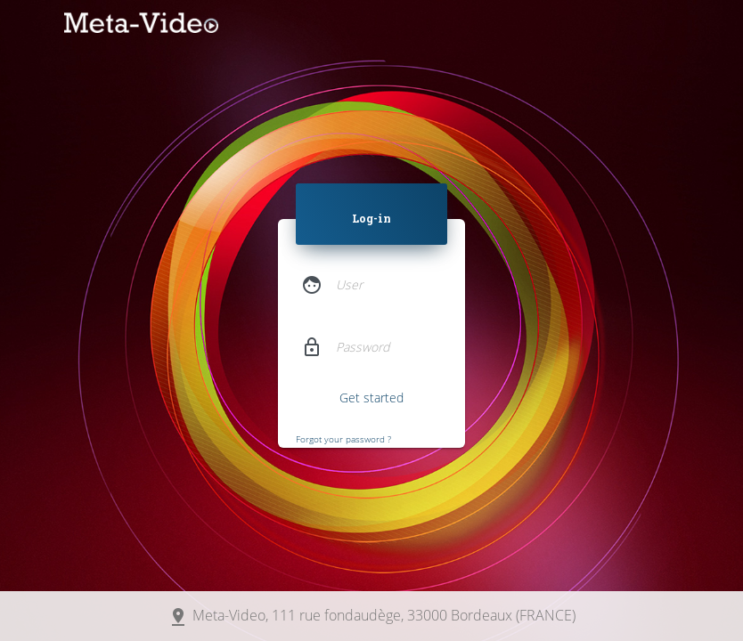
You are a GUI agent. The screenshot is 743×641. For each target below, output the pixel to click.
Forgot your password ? (343, 438)
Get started (371, 397)
